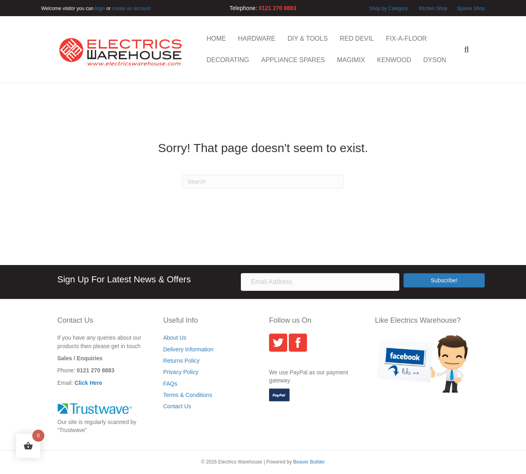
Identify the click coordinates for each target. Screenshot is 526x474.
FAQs (170, 383)
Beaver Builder (309, 462)
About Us (175, 337)
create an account (131, 8)
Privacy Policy (180, 372)
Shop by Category (388, 8)
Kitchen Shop (434, 8)
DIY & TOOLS (308, 38)
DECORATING (228, 59)
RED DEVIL (357, 38)
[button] (444, 280)
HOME (216, 38)
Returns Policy (181, 360)
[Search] (463, 49)
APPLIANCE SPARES (293, 59)
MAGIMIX (351, 59)
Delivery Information (188, 349)
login (100, 8)
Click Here (88, 383)
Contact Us (177, 406)
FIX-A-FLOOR (406, 38)
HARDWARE (257, 38)
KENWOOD (394, 59)
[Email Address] (320, 282)
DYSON (434, 59)
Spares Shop (470, 8)
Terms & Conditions (187, 395)
